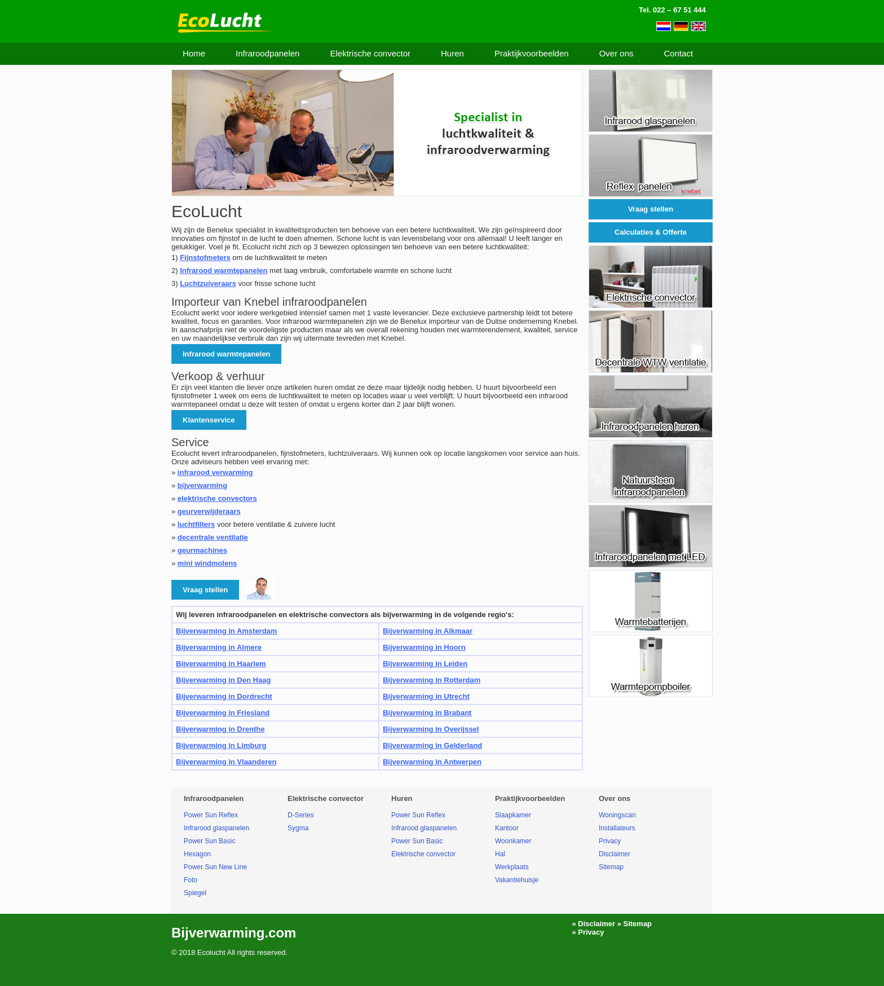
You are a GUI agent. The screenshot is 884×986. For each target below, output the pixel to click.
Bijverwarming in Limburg (221, 745)
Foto (190, 880)
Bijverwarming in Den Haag (223, 680)
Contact (678, 53)
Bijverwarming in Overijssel (431, 729)
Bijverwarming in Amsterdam (226, 631)
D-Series (301, 815)
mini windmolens (207, 563)
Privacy (610, 841)
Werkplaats (512, 867)
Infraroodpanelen (267, 53)
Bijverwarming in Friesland (222, 712)
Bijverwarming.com (233, 932)
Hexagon (197, 854)
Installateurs (617, 828)
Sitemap (611, 867)
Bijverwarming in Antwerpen (432, 762)
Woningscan (617, 815)
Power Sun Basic (209, 841)
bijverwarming (202, 485)
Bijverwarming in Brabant (427, 712)
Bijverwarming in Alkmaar (427, 631)
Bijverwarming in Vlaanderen (226, 762)
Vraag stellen (650, 209)
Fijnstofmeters (205, 257)
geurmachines (202, 550)
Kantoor (507, 828)
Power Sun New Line (215, 867)
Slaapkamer (513, 815)
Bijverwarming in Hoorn (424, 647)
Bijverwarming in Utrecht (426, 696)
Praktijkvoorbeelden (531, 53)
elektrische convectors (217, 498)
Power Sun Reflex (211, 815)
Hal (500, 854)
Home (194, 53)
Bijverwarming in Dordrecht (224, 696)
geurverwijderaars (209, 511)
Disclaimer (614, 854)
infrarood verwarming (215, 472)
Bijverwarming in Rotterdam (431, 680)
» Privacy (588, 932)
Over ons (616, 53)
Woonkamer (513, 841)
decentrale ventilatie (213, 537)
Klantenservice (209, 420)
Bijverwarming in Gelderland (432, 745)
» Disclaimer (593, 923)
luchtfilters (196, 524)
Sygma (298, 828)
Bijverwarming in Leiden (425, 663)
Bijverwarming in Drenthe (220, 729)
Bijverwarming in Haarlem (221, 663)
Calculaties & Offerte (651, 232)
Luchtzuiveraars (208, 283)
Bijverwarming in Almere (219, 647)
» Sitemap (634, 923)
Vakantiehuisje (516, 880)
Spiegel (195, 893)
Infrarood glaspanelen (216, 828)
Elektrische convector (370, 53)
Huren (452, 53)
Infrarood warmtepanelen (223, 270)
